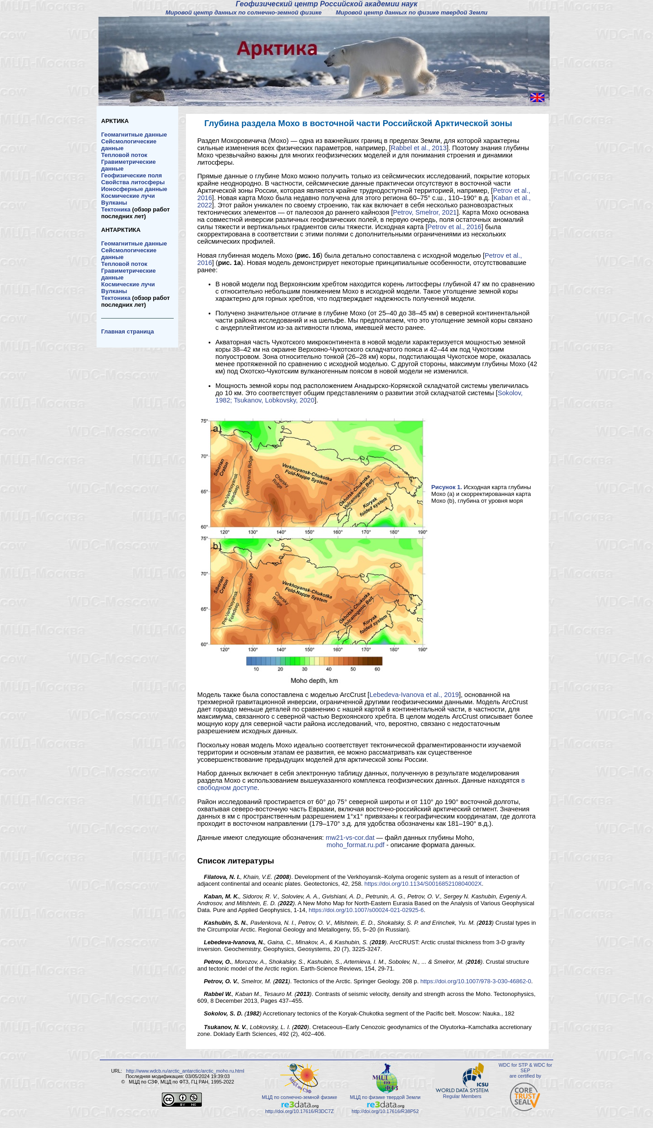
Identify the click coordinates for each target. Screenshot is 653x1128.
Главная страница (127, 331)
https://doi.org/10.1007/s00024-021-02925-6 (366, 910)
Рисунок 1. (446, 487)
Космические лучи (128, 195)
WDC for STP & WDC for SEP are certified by (525, 1070)
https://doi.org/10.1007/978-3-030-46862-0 (475, 981)
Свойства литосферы (133, 182)
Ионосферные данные (134, 189)
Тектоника (116, 209)
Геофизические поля (131, 175)
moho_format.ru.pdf (355, 844)
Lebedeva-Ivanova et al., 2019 (414, 694)
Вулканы (114, 202)
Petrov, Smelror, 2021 (425, 212)
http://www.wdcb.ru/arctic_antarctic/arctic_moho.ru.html (185, 1071)
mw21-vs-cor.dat (350, 837)
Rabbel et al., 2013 (419, 148)
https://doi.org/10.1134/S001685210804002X (423, 883)
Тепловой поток (124, 155)
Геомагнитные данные (134, 134)
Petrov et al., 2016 (455, 227)
